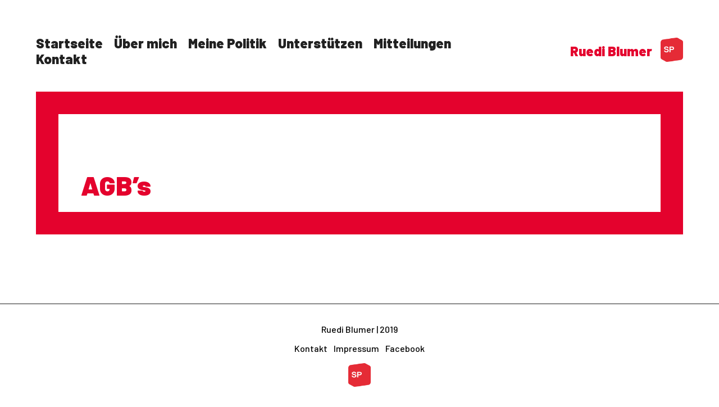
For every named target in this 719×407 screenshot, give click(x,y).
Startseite (69, 43)
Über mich (145, 43)
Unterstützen (320, 43)
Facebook (405, 348)
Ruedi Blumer (611, 51)
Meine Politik (227, 43)
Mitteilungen (412, 43)
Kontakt (61, 59)
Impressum (356, 348)
